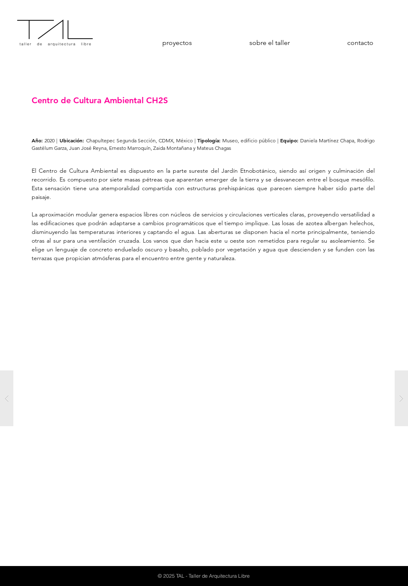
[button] (204, 398)
